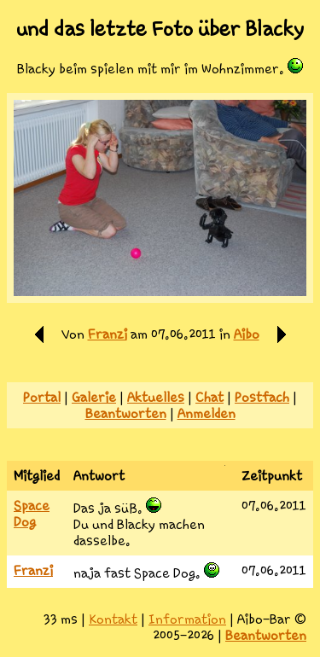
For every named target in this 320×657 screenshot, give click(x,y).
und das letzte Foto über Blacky (160, 29)
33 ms (61, 619)
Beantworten (125, 413)
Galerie (94, 397)
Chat (209, 397)
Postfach (262, 397)
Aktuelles (155, 397)
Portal (42, 397)
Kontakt (113, 619)
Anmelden (206, 413)
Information (187, 619)
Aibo (246, 334)
